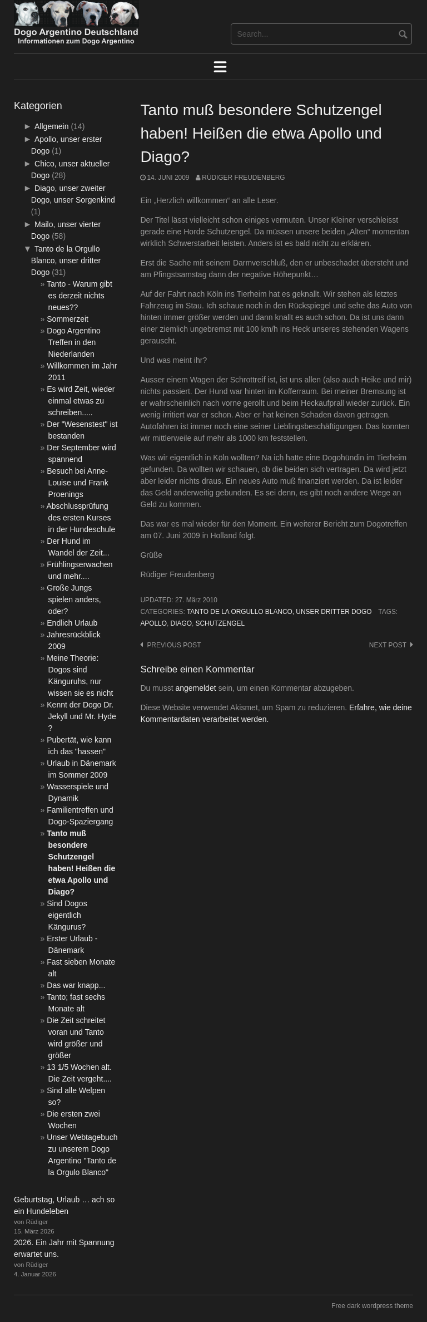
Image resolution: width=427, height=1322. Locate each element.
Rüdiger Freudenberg (243, 177)
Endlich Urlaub (72, 622)
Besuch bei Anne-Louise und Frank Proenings (77, 482)
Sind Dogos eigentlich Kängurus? (67, 915)
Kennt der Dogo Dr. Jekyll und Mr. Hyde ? (81, 716)
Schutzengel (220, 623)
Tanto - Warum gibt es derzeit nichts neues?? (79, 295)
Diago (181, 623)
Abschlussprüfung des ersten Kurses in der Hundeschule (81, 518)
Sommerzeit (67, 318)
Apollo (153, 623)
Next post (387, 645)
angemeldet (195, 688)
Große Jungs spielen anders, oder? (74, 599)
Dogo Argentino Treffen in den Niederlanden (74, 342)
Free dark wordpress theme (372, 1306)
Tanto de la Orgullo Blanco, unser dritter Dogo (279, 612)
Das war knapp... (76, 985)
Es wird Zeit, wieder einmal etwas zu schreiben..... (81, 401)
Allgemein (51, 126)
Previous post (174, 645)
